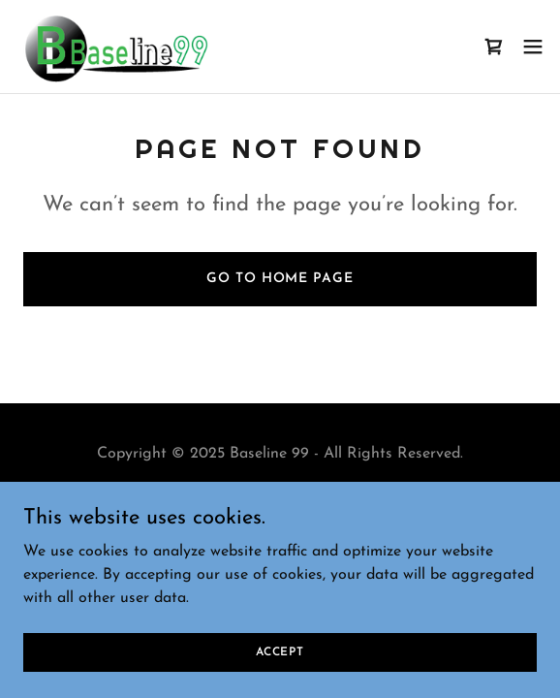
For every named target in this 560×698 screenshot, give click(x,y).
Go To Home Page (279, 278)
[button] (532, 46)
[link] (115, 46)
